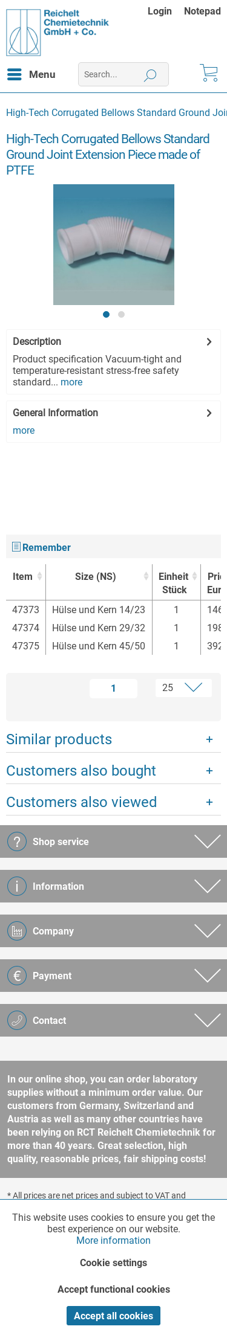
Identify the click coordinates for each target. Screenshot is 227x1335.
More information (113, 1240)
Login (160, 11)
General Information (55, 413)
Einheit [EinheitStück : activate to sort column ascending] (173, 584)
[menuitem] (166, 11)
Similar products (59, 739)
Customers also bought (81, 770)
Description (37, 341)
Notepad (202, 11)
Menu (31, 72)
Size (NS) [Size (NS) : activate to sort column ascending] (95, 576)
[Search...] (123, 74)
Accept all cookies (113, 1316)
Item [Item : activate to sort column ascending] (23, 576)
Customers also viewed (81, 802)
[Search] (150, 74)
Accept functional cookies (114, 1289)
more (70, 382)
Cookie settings (113, 1263)
